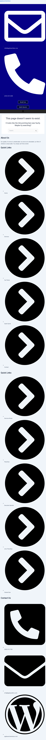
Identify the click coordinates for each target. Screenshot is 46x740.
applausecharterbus (5, 1)
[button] (23, 111)
